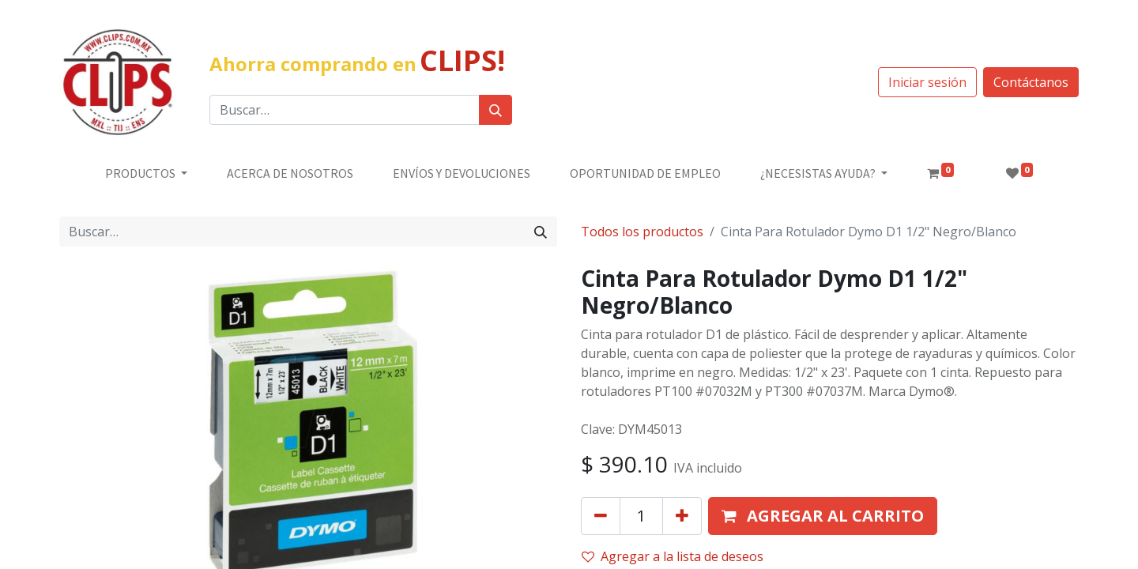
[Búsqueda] (495, 110)
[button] (822, 516)
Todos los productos (642, 231)
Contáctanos (1030, 82)
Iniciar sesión (927, 82)
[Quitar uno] (600, 516)
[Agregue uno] (682, 516)
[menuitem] (290, 173)
